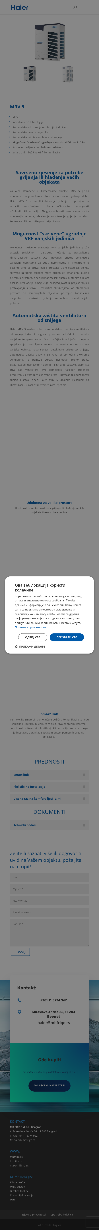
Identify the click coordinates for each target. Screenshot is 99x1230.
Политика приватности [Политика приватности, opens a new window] (30, 627)
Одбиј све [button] (32, 637)
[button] (30, 646)
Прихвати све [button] (67, 637)
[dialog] (49, 615)
